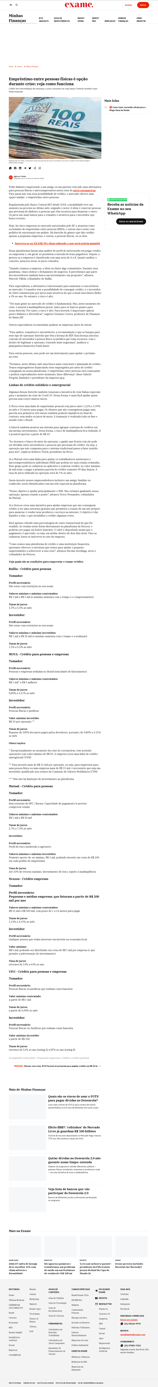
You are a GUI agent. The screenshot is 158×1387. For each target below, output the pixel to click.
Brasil (11, 1313)
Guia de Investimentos (62, 19)
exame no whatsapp (117, 200)
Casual (33, 1294)
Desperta (103, 1318)
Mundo (33, 1289)
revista (103, 1298)
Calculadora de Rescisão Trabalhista (56, 1332)
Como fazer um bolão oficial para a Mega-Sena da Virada (127, 108)
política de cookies (45, 1383)
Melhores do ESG (79, 1362)
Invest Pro (95, 19)
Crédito (65, 1058)
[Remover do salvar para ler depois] (39, 168)
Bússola (75, 1305)
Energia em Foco (79, 1317)
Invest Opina (80, 19)
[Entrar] (143, 5)
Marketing (34, 1299)
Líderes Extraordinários (79, 1334)
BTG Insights (44, 19)
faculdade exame (104, 1290)
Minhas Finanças (17, 18)
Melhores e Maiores (81, 1357)
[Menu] (11, 5)
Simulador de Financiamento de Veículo (57, 1351)
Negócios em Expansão (77, 1368)
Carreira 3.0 (104, 1314)
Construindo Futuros (77, 1311)
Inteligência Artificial (14, 1339)
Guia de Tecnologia (57, 1303)
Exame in (103, 1309)
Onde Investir (141, 19)
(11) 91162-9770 (132, 1323)
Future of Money (34, 1320)
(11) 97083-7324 (132, 1345)
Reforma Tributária (81, 1327)
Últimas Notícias (16, 1300)
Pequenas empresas (48, 1058)
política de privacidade (66, 1383)
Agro (101, 1338)
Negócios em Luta (80, 1340)
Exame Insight (15, 1332)
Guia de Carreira (56, 1316)
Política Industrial (80, 1345)
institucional (15, 1383)
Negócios (13, 1350)
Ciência (33, 1326)
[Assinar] (128, 5)
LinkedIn (124, 1299)
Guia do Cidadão (56, 1298)
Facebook (124, 1309)
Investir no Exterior (81, 1322)
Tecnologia (35, 1314)
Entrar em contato (129, 1320)
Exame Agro (35, 1309)
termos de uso (29, 1383)
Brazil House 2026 (80, 1295)
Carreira (13, 1317)
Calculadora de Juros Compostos (56, 1341)
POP (31, 1331)
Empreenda (104, 1343)
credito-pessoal (80, 1058)
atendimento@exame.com (132, 1334)
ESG (11, 1327)
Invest (19, 66)
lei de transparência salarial (90, 1383)
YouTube (124, 1294)
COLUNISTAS (15, 1355)
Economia (13, 1322)
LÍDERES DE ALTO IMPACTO (16, 1306)
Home (11, 66)
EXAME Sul (77, 1300)
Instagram (125, 1304)
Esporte (33, 1304)
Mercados (110, 21)
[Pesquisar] (17, 5)
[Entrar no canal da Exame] (131, 221)
